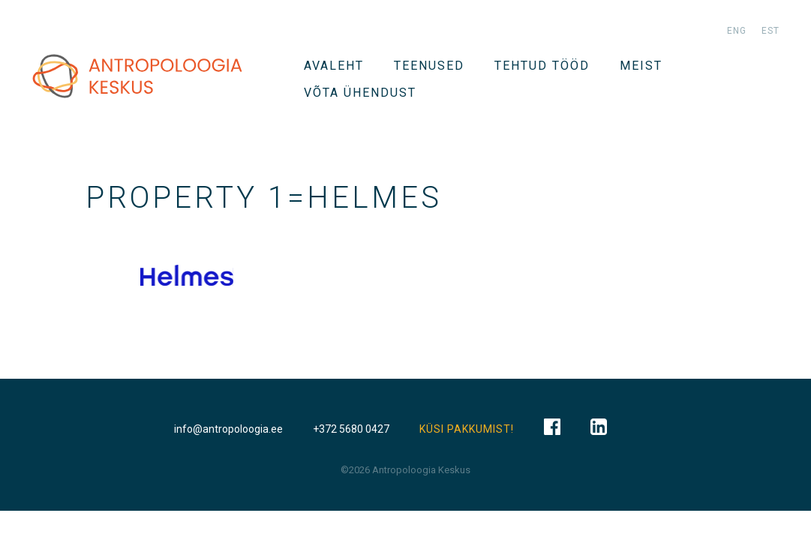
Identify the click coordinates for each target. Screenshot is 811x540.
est (770, 31)
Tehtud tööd (542, 65)
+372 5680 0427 (351, 429)
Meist (641, 65)
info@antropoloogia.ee (228, 429)
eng (736, 31)
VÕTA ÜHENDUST (360, 93)
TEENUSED (429, 65)
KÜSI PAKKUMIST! (466, 429)
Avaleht (334, 65)
